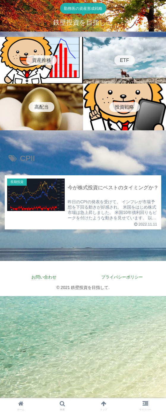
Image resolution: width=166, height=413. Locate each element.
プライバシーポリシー (124, 277)
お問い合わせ (43, 277)
